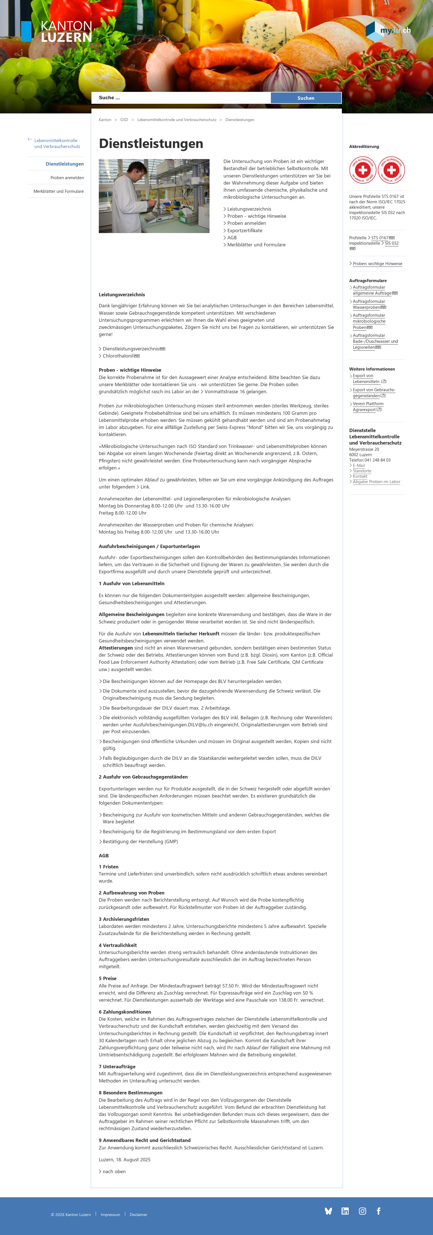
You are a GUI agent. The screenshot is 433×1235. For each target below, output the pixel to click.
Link (145, 486)
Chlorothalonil (118, 355)
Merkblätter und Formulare (59, 191)
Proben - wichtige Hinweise (256, 216)
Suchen (306, 98)
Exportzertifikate (244, 230)
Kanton (105, 119)
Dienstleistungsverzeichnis (131, 348)
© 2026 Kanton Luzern (71, 1214)
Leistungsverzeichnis (249, 209)
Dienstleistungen (65, 163)
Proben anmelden (67, 177)
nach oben (114, 1171)
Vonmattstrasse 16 (225, 391)
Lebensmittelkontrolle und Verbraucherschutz (54, 143)
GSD (124, 119)
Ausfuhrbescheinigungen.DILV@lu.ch (173, 724)
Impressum (110, 1214)
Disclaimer (138, 1214)
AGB (232, 237)
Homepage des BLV (205, 681)
